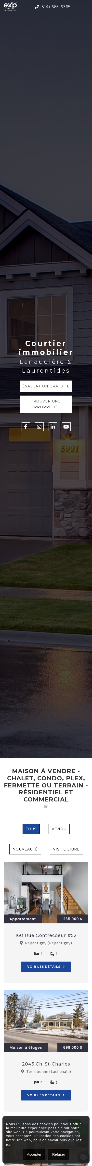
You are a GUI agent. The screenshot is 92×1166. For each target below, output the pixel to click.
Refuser (58, 1154)
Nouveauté (25, 849)
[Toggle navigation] (81, 6)
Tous (31, 829)
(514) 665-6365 (53, 6)
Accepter (34, 1154)
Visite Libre (66, 849)
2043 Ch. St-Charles (46, 1064)
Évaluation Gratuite (46, 386)
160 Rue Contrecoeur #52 (46, 935)
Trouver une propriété (46, 404)
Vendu (59, 829)
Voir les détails (46, 966)
